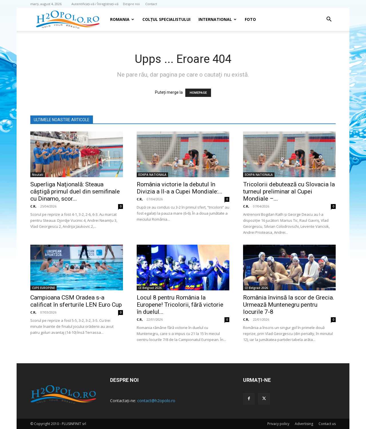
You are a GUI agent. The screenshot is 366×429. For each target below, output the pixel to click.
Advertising (304, 423)
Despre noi (131, 4)
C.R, (33, 206)
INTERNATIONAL (217, 19)
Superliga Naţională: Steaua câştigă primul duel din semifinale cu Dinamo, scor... (75, 191)
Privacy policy (278, 423)
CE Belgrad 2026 (150, 288)
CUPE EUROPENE (43, 288)
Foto (250, 19)
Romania (122, 19)
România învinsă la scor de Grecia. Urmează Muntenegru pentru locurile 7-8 (288, 304)
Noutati (37, 175)
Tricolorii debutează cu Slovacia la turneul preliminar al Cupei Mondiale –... (289, 191)
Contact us (327, 423)
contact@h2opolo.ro (156, 400)
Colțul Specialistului (166, 19)
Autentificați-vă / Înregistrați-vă (94, 4)
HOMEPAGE (198, 93)
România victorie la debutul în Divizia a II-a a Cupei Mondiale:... (179, 188)
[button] (329, 20)
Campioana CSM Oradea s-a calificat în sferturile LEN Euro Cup (76, 301)
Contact (151, 4)
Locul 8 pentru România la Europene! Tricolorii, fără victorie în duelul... (180, 304)
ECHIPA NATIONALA (152, 175)
